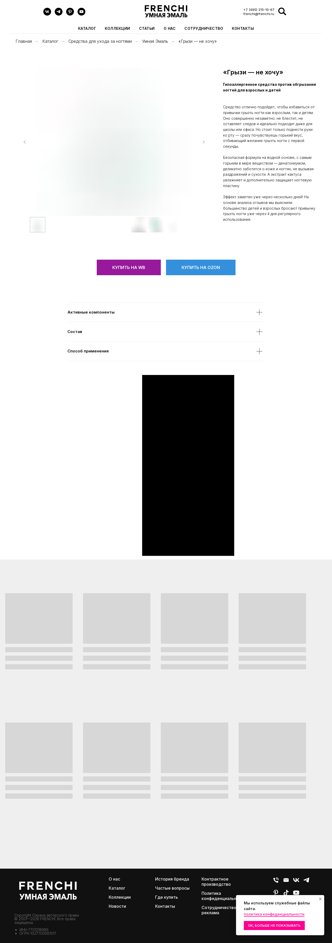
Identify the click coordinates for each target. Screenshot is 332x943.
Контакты (243, 28)
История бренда (172, 879)
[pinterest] (70, 14)
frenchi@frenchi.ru (258, 14)
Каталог (50, 41)
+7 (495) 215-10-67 (258, 10)
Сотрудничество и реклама (221, 910)
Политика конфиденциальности (224, 896)
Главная (24, 41)
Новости (117, 906)
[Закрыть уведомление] (320, 899)
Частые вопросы (172, 888)
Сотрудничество (203, 28)
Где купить (166, 897)
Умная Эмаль (155, 41)
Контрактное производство (216, 881)
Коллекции (120, 897)
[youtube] (81, 14)
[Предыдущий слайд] (25, 142)
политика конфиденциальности (274, 914)
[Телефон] (276, 882)
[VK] (47, 14)
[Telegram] (59, 14)
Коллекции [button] (117, 28)
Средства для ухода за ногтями (100, 41)
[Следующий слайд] (204, 142)
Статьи (147, 28)
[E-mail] (286, 882)
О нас (170, 28)
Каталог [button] (87, 28)
